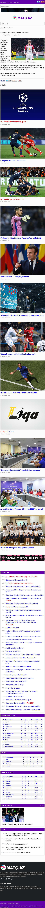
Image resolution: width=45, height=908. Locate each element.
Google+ (42, 2)
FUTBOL (9, 27)
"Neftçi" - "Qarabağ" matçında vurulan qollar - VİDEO (17, 824)
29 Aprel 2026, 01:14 (6, 162)
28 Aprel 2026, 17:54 (6, 550)
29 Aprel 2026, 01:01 (6, 201)
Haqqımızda (3, 2)
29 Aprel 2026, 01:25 (6, 124)
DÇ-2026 (26, 888)
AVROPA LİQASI (18, 888)
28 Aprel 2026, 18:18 (6, 511)
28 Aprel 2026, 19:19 (6, 395)
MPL (7, 886)
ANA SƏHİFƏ (3, 27)
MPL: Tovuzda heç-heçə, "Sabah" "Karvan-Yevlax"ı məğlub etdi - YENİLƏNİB (24, 848)
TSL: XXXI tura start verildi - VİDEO (18, 853)
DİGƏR (39, 888)
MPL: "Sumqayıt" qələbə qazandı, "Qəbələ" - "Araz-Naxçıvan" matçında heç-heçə (24, 835)
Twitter (37, 2)
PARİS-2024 (34, 886)
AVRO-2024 (33, 888)
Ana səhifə (3, 903)
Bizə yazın (16, 2)
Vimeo (9, 879)
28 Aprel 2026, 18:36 (6, 472)
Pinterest (44, 2)
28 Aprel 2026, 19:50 (6, 356)
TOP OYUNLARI (14, 886)
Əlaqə (10, 2)
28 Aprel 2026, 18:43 (6, 433)
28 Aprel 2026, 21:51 (6, 240)
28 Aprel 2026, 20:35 (6, 317)
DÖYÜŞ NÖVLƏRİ (25, 886)
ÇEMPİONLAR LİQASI (6, 888)
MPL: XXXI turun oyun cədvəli (16, 844)
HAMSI (41, 805)
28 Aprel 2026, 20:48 (6, 279)
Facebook (39, 2)
